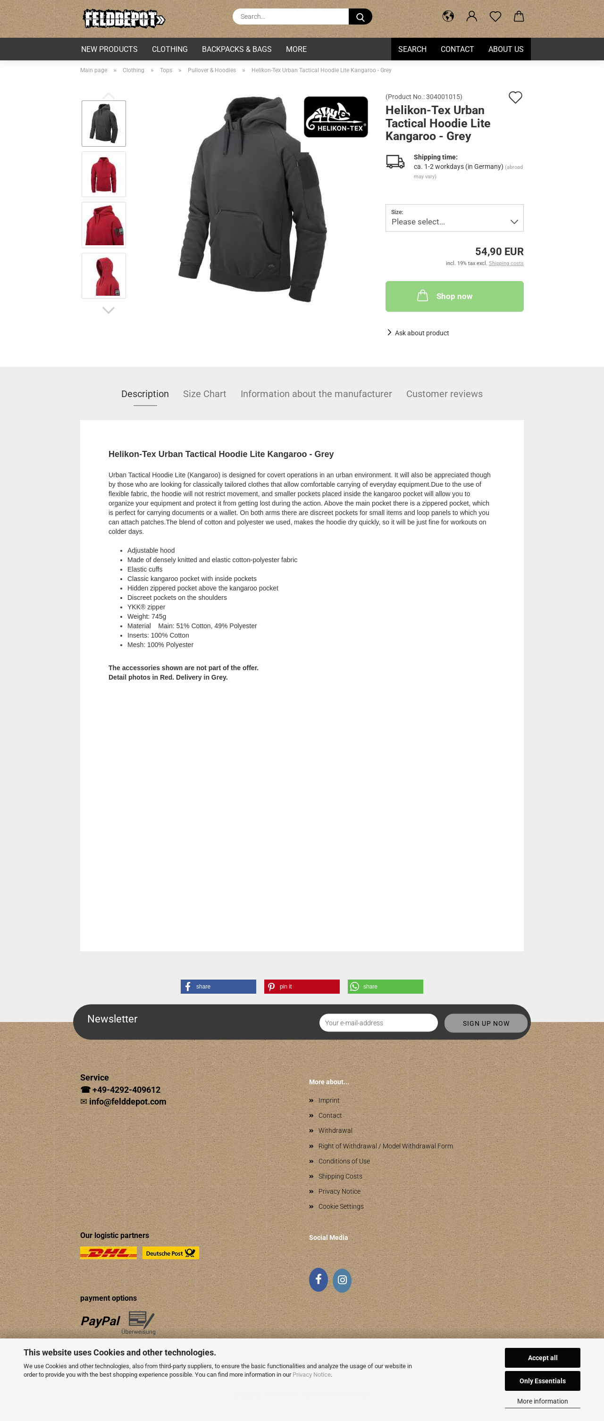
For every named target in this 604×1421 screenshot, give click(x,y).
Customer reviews (444, 393)
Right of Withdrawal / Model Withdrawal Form (386, 1146)
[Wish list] (495, 16)
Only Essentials (543, 1381)
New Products (109, 49)
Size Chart (204, 393)
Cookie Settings (341, 1206)
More (296, 49)
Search (412, 49)
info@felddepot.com (128, 1101)
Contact (457, 49)
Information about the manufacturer (316, 393)
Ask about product (422, 333)
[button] (448, 16)
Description (145, 393)
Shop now (443, 295)
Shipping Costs (340, 1176)
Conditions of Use (344, 1161)
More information (542, 1401)
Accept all (543, 1358)
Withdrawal (335, 1130)
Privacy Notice (312, 1374)
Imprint (329, 1100)
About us (506, 49)
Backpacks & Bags (237, 49)
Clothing (170, 49)
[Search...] (360, 16)
